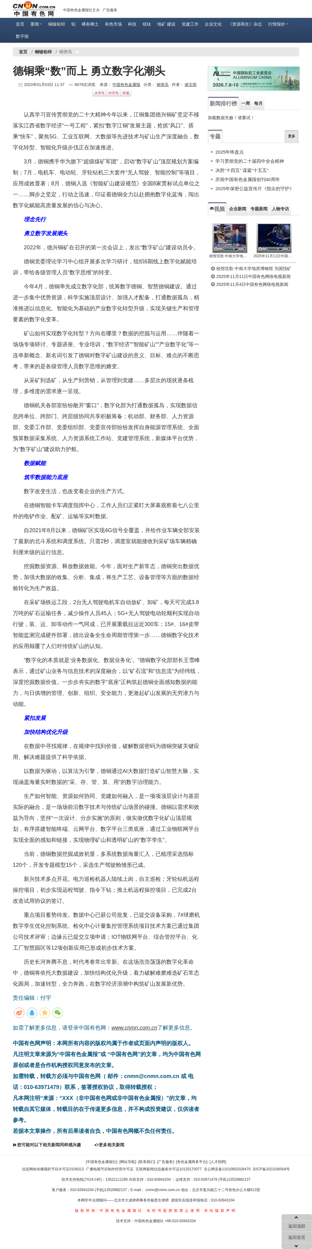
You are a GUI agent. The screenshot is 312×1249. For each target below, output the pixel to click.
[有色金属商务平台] (191, 1162)
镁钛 (147, 24)
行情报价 (278, 24)
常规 (125, 93)
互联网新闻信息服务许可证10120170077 (169, 1169)
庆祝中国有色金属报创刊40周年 (247, 179)
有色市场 (113, 24)
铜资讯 (162, 84)
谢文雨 (191, 84)
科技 (132, 24)
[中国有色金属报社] (101, 1162)
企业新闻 (237, 208)
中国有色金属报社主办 (81, 10)
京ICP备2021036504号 (271, 1169)
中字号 (113, 93)
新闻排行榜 (223, 104)
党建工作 (190, 24)
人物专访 (280, 208)
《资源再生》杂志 (245, 24)
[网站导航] (127, 1162)
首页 (20, 24)
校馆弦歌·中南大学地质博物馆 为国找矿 (251, 268)
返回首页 (296, 1237)
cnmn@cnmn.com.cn (163, 1190)
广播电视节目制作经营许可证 (109, 1169)
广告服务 (110, 10)
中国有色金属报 (126, 84)
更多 (291, 136)
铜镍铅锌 (56, 24)
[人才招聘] (218, 1162)
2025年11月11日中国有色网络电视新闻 (274, 256)
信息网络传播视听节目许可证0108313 (53, 1169)
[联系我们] (146, 1162)
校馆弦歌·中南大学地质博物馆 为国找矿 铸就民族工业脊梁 (229, 256)
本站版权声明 (220, 1210)
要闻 (36, 24)
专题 (215, 136)
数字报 (22, 36)
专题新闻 (259, 208)
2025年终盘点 (229, 152)
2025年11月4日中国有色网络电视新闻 (249, 284)
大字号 (99, 93)
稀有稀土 (90, 24)
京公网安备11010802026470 (227, 1169)
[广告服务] (165, 1162)
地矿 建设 (166, 24)
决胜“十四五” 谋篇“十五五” (241, 170)
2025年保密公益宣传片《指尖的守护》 (254, 188)
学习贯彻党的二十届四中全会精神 (249, 161)
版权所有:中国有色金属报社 (109, 1210)
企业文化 (213, 24)
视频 (217, 209)
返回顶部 (296, 1226)
